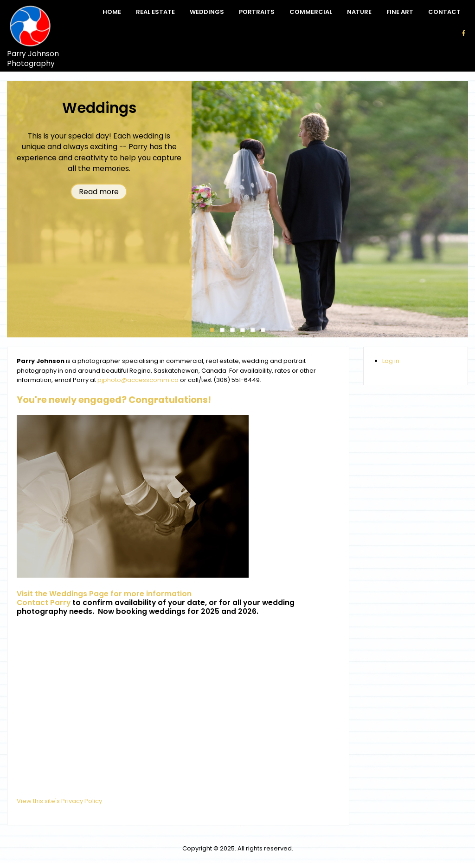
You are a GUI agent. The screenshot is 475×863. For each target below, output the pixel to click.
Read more (99, 192)
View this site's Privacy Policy (59, 801)
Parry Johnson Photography (33, 58)
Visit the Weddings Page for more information (104, 594)
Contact (444, 11)
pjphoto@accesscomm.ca (138, 380)
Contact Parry (44, 602)
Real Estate (155, 11)
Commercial (310, 11)
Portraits (257, 11)
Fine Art (399, 11)
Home (112, 11)
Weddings (207, 11)
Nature (359, 11)
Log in (390, 360)
